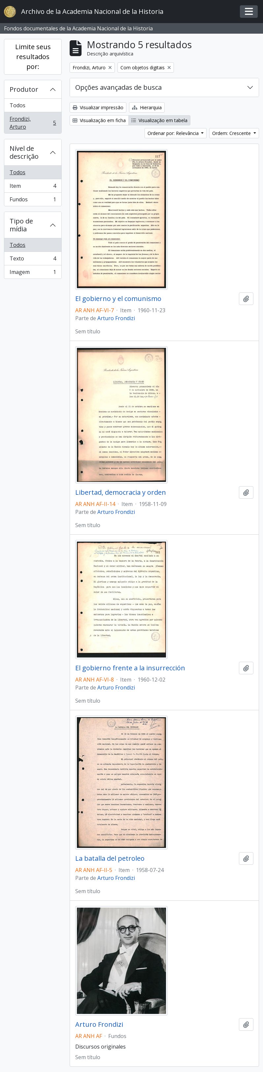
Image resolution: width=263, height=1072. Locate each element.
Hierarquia (147, 107)
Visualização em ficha (99, 120)
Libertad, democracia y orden (120, 492)
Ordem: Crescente (232, 133)
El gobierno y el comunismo (118, 299)
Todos (17, 105)
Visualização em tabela (159, 120)
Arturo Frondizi (116, 318)
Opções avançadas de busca (118, 87)
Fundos (32, 200)
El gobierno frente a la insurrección (130, 668)
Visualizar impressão (98, 107)
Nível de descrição (24, 152)
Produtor (24, 89)
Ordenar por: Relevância (174, 133)
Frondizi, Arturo (32, 122)
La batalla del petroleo (110, 858)
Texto (32, 259)
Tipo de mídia (21, 225)
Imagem (32, 273)
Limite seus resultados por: (33, 56)
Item (32, 187)
